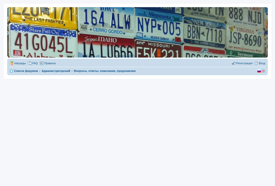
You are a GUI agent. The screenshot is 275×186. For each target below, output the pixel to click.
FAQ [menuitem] (35, 63)
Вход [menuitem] (262, 63)
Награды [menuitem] (20, 63)
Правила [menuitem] (50, 63)
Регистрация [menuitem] (244, 63)
